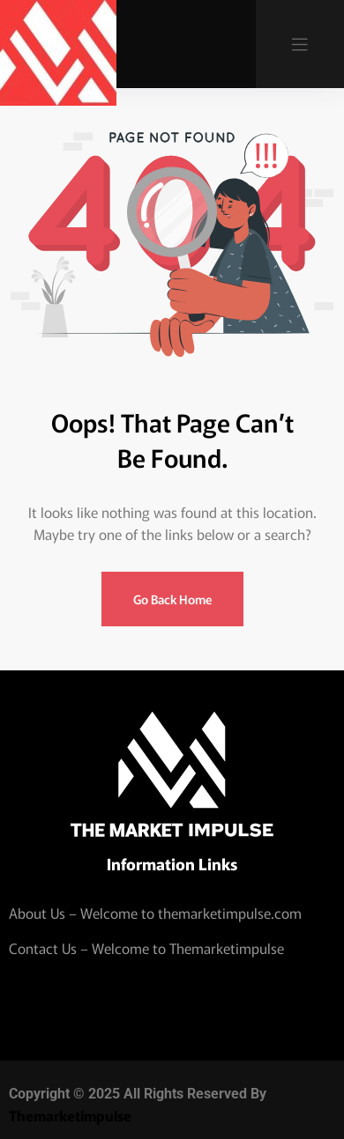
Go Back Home (172, 599)
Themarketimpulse (70, 1115)
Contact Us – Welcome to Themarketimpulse (146, 947)
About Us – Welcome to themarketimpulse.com (155, 912)
